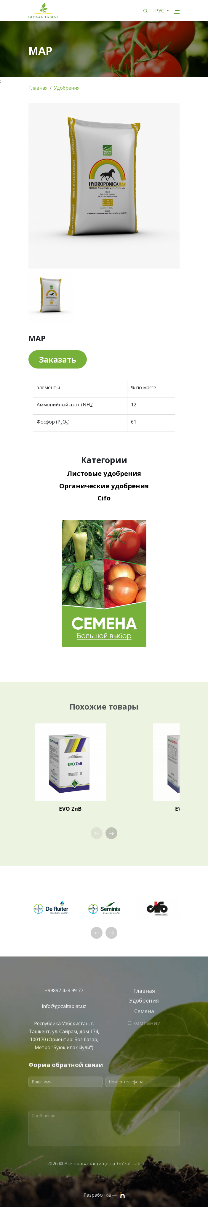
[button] (111, 833)
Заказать (57, 359)
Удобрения (66, 88)
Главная (37, 88)
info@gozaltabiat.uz (64, 1012)
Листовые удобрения (104, 473)
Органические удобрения (104, 485)
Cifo (104, 498)
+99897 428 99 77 (64, 996)
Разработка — (104, 1195)
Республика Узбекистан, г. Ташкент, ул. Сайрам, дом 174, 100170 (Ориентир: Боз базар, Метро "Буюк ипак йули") (64, 1060)
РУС (160, 10)
